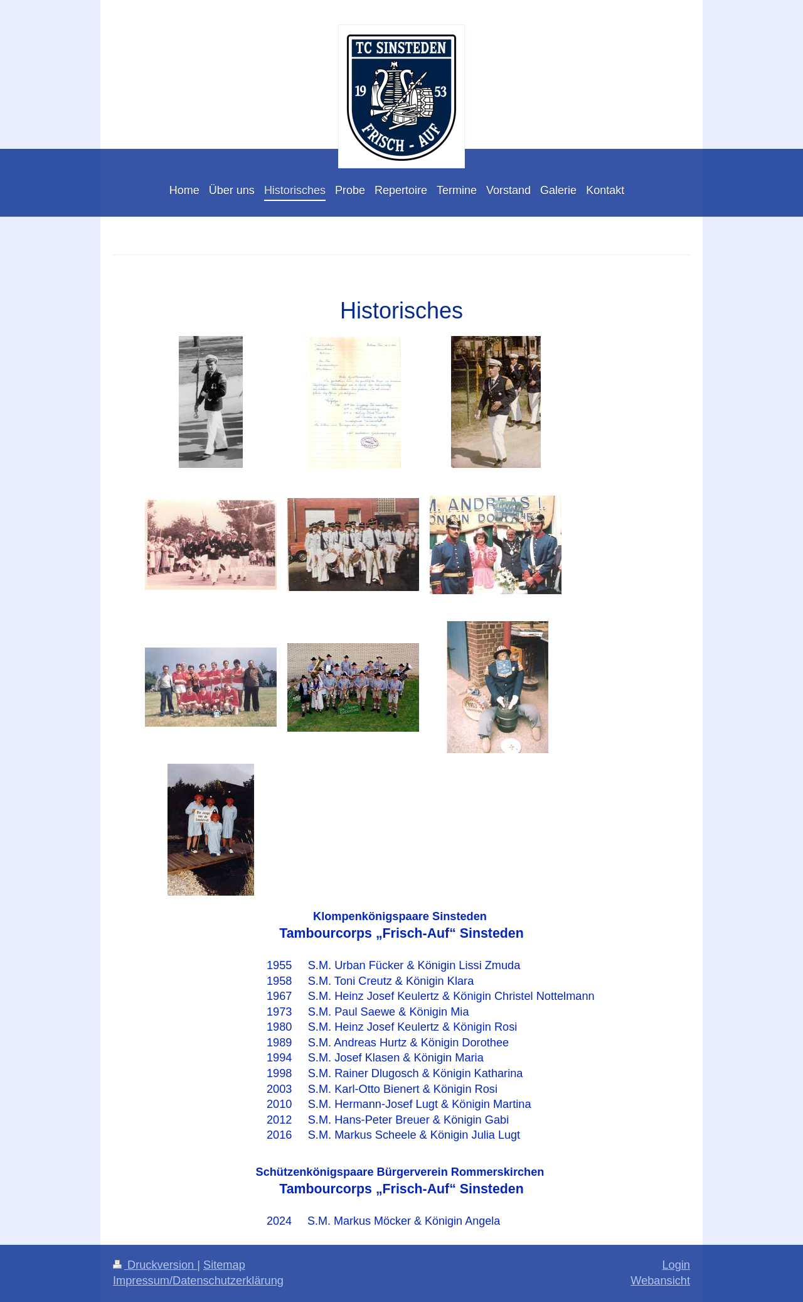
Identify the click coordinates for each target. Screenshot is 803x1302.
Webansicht (660, 1280)
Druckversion (155, 1265)
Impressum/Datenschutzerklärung (198, 1280)
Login (676, 1265)
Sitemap (224, 1265)
